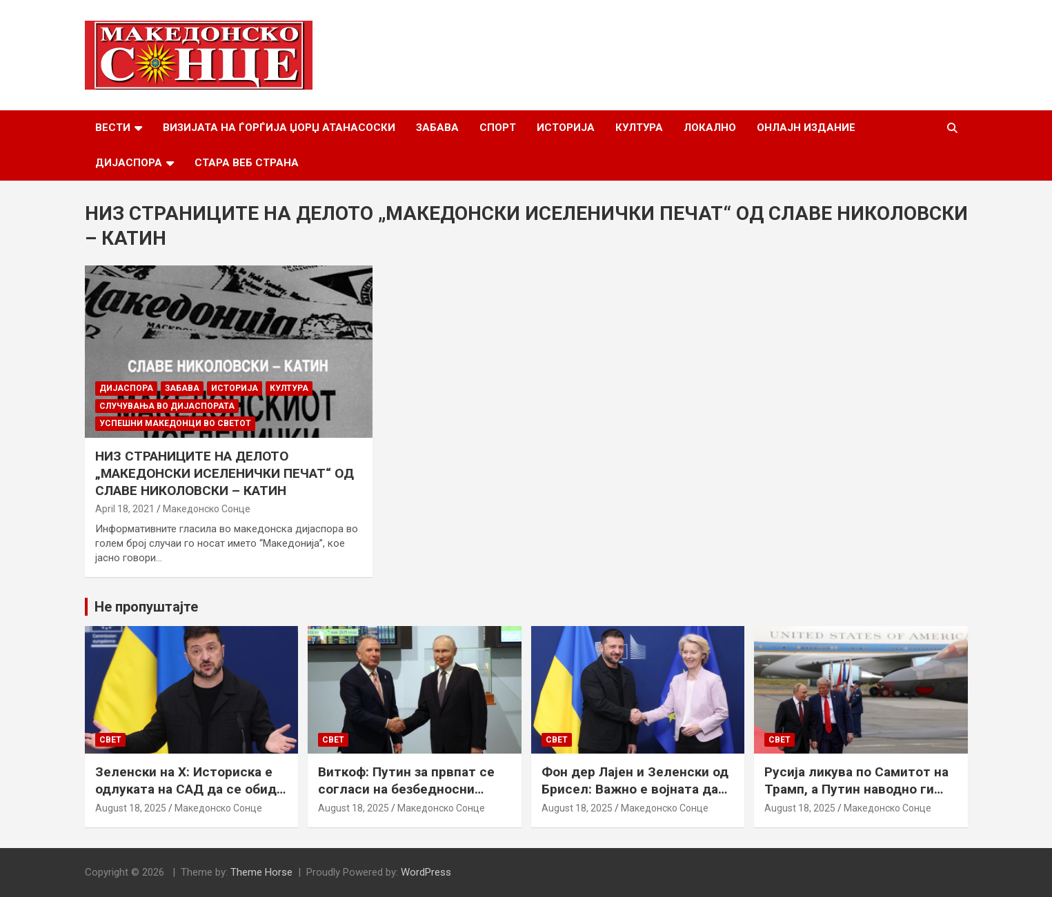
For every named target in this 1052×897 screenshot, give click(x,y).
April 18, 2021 (125, 508)
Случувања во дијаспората (167, 406)
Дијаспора (128, 163)
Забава (437, 127)
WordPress (426, 872)
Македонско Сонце (206, 508)
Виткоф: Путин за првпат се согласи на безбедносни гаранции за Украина (406, 789)
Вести (112, 127)
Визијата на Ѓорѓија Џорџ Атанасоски (279, 127)
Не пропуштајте (146, 606)
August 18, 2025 (130, 808)
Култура (639, 127)
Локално (710, 127)
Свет (110, 740)
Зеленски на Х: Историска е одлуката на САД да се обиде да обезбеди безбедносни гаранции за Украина (189, 797)
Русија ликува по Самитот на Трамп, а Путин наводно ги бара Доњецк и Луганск (856, 789)
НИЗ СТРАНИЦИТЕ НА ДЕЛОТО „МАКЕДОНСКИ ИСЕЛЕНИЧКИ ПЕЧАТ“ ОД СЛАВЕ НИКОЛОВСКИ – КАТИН (224, 473)
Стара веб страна (247, 163)
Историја (566, 127)
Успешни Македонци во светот (175, 423)
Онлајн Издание (806, 127)
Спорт (497, 127)
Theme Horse (261, 872)
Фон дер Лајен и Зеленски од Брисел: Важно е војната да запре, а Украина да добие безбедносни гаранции (635, 797)
